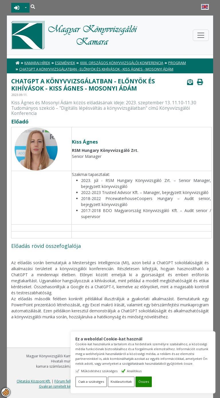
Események (65, 62)
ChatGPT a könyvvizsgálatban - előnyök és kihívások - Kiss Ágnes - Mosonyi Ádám (96, 69)
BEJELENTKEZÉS (16, 8)
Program (177, 62)
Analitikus (136, 371)
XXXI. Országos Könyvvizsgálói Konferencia (121, 62)
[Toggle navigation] (201, 35)
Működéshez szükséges (101, 371)
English (205, 7)
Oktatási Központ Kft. (34, 381)
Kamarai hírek (37, 62)
